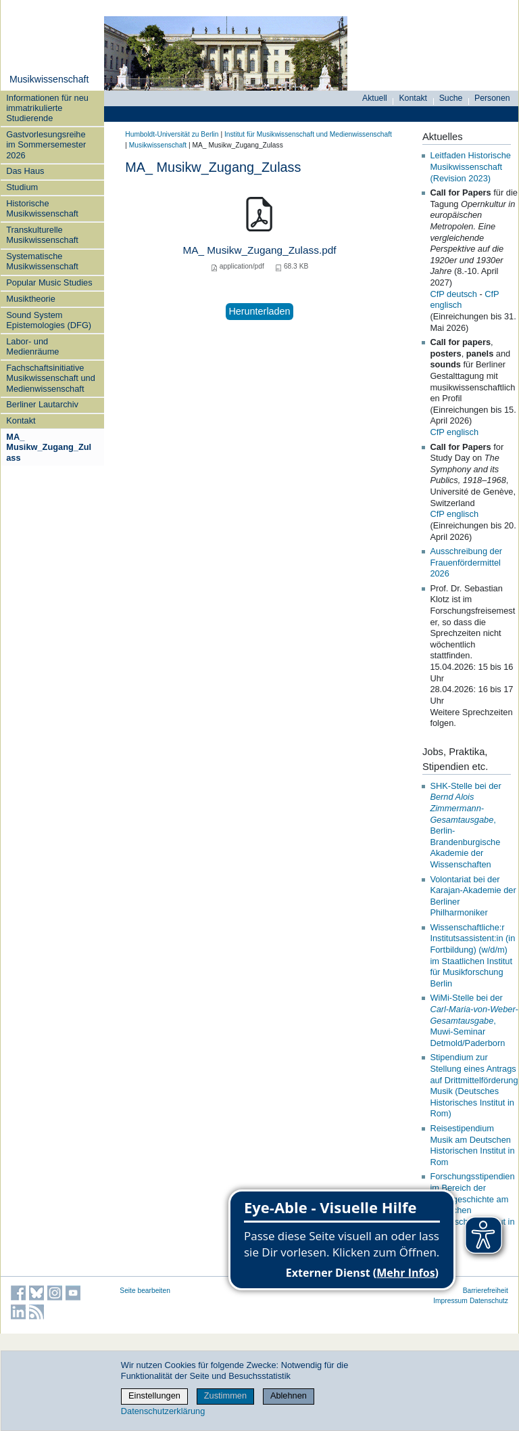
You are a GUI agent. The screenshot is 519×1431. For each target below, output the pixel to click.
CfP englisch (454, 432)
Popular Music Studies (49, 282)
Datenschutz (489, 1300)
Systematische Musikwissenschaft (42, 261)
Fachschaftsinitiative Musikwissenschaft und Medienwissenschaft (50, 378)
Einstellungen (154, 1395)
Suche (451, 98)
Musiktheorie (30, 299)
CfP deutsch (453, 294)
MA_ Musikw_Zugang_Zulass (48, 447)
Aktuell (374, 98)
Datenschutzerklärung (163, 1411)
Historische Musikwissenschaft (42, 208)
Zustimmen (225, 1395)
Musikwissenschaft (49, 79)
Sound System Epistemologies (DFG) (48, 320)
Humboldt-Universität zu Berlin (171, 134)
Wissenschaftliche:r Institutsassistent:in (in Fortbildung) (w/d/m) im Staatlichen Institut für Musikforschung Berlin (472, 955)
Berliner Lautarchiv (42, 404)
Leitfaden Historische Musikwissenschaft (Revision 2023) (470, 166)
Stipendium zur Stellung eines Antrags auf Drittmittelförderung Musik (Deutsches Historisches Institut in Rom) (474, 1085)
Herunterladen (259, 311)
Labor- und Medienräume (32, 346)
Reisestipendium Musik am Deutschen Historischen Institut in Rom (472, 1145)
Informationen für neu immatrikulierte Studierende (47, 108)
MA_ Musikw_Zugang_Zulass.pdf (259, 250)
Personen (492, 98)
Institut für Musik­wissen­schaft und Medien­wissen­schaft (308, 134)
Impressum (450, 1300)
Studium (22, 187)
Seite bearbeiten (145, 1290)
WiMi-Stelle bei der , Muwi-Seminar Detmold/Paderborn (474, 1020)
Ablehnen (288, 1395)
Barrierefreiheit (485, 1290)
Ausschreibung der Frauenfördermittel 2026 (466, 562)
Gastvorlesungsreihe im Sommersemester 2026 (46, 144)
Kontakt (20, 420)
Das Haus (25, 171)
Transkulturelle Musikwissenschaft (42, 235)
